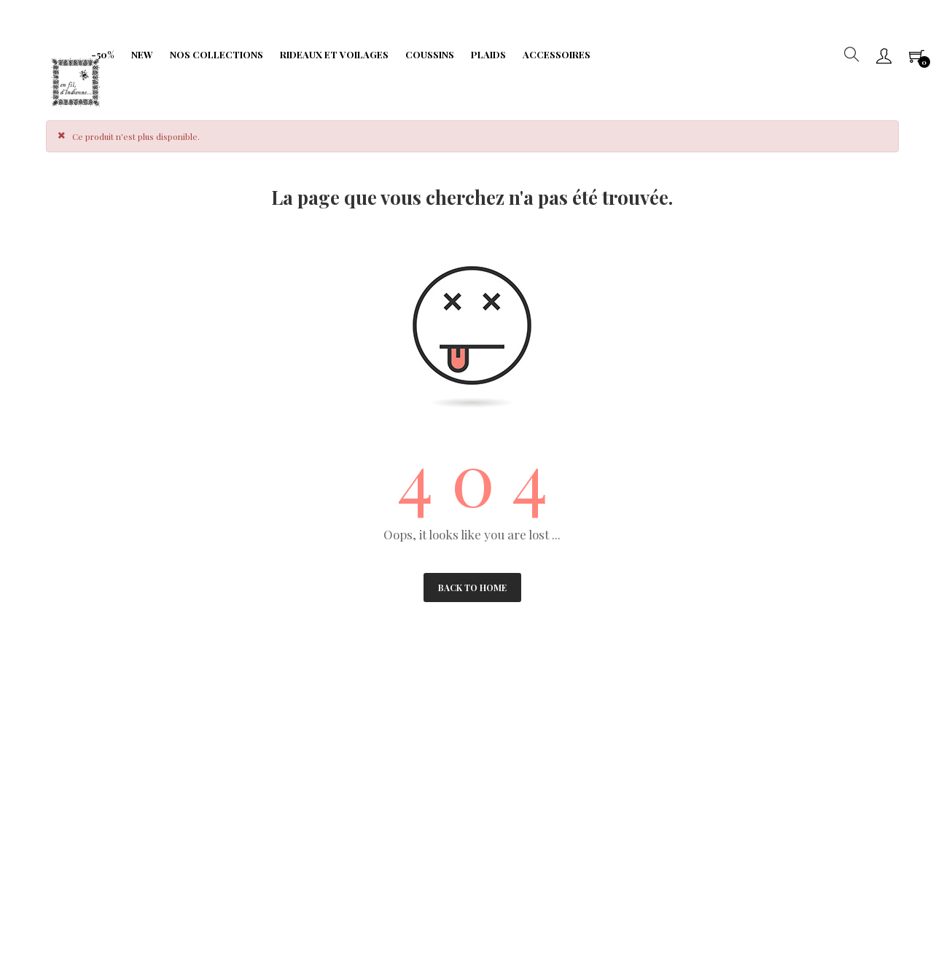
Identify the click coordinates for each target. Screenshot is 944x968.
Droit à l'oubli (80, 780)
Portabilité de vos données (396, 780)
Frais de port (367, 736)
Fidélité (211, 758)
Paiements (74, 758)
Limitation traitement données (243, 787)
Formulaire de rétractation (399, 758)
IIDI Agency (157, 902)
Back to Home (472, 587)
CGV (60, 736)
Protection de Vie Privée (247, 736)
